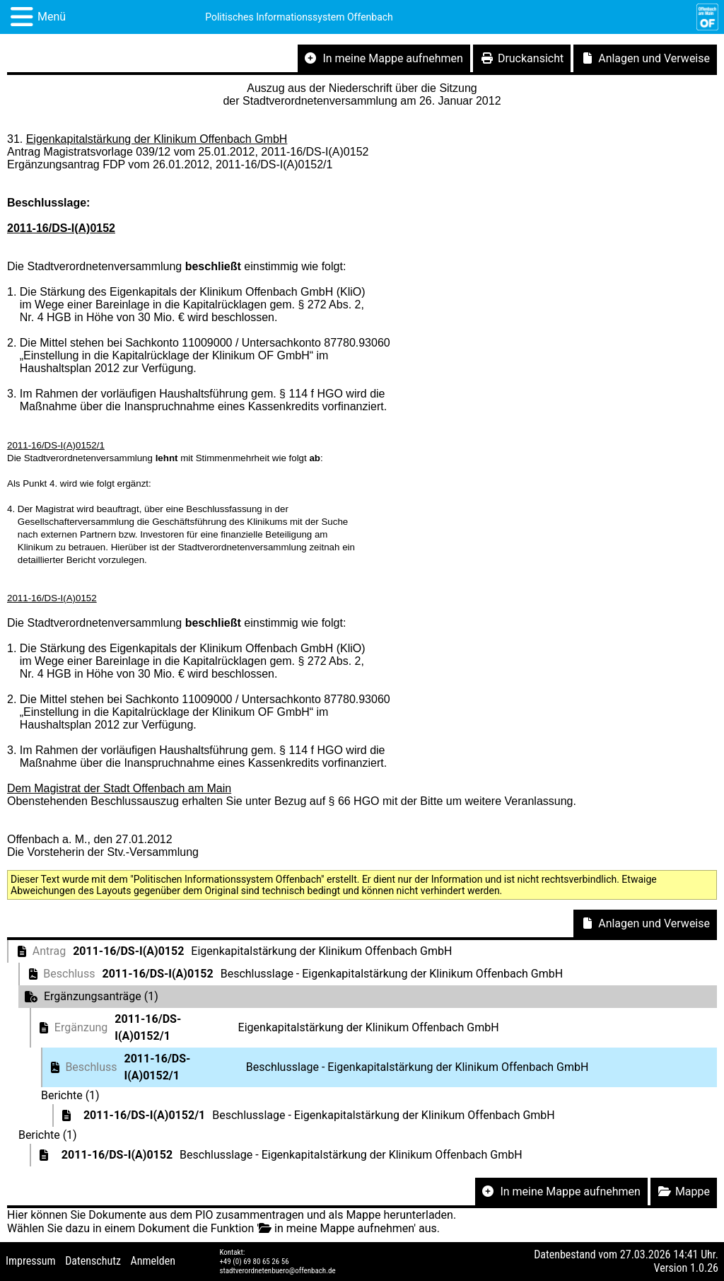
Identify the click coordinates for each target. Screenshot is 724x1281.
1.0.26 (704, 1268)
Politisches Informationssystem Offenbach (299, 17)
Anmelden (153, 1261)
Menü (51, 16)
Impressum (31, 1261)
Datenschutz (93, 1261)
